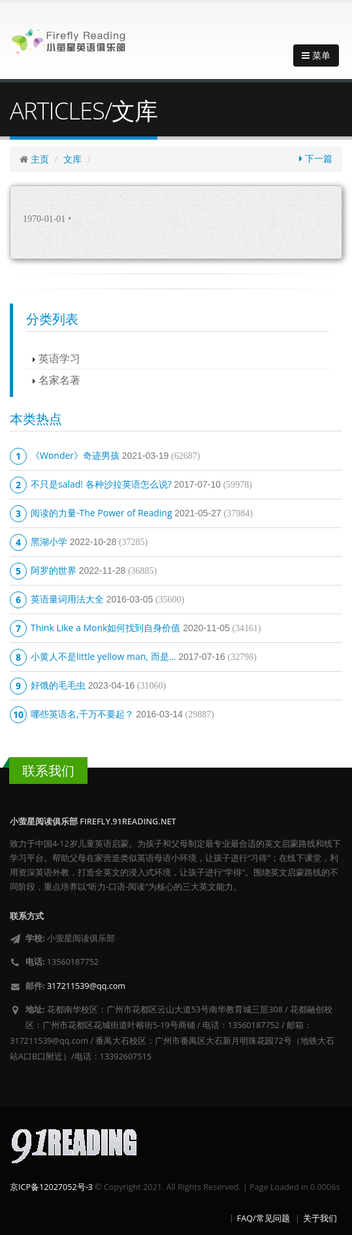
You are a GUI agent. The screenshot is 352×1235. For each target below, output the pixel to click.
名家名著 (59, 379)
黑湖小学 (49, 541)
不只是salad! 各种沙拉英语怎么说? (101, 484)
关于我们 (320, 1218)
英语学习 (59, 358)
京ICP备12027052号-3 (51, 1187)
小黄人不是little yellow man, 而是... (103, 656)
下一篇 (315, 158)
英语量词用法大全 (67, 599)
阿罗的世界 (53, 570)
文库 (72, 159)
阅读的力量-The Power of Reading (101, 513)
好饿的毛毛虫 (58, 685)
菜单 (316, 55)
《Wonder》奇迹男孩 (75, 455)
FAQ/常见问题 (263, 1218)
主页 (40, 159)
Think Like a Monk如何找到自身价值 (105, 627)
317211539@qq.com (86, 986)
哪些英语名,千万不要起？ (82, 714)
